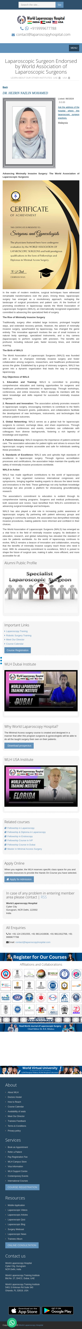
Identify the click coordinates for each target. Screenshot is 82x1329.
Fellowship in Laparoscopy (19, 828)
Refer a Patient (13, 1152)
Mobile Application (15, 1205)
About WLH (12, 1092)
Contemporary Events (16, 1176)
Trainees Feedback (15, 1121)
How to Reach (13, 1102)
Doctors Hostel (13, 1097)
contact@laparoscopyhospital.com (43, 34)
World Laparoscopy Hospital (31, 1325)
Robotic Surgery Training (18, 635)
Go (59, 4)
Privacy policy (13, 1131)
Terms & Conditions (15, 1126)
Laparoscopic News (15, 1234)
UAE (55, 78)
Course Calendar (14, 643)
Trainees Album (13, 1239)
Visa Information (14, 1166)
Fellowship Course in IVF (18, 840)
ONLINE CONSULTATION (22, 1245)
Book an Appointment (16, 1147)
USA (65, 78)
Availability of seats (15, 1111)
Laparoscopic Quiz (15, 1219)
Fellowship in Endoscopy (18, 836)
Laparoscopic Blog (15, 1224)
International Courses (16, 1181)
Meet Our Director (15, 639)
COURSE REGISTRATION (22, 1187)
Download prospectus (19, 745)
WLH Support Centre (16, 1171)
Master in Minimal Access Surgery (23, 849)
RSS (44, 897)
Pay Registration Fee (16, 1157)
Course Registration (18, 650)
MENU (75, 49)
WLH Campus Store (16, 1162)
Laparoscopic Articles (16, 1215)
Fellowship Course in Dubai (19, 844)
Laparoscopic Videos (16, 1210)
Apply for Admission (19, 879)
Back (5, 87)
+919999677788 (43, 28)
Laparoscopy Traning (17, 631)
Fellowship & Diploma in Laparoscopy (25, 832)
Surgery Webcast (14, 1229)
